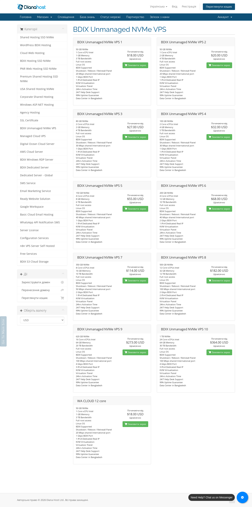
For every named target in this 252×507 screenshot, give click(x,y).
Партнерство (135, 17)
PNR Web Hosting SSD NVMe (38, 68)
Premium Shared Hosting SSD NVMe (39, 79)
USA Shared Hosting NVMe (37, 89)
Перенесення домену (42, 290)
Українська (158, 6)
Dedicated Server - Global (36, 175)
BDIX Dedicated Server (34, 167)
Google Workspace (32, 206)
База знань (87, 17)
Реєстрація (189, 6)
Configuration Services (34, 238)
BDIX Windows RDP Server (36, 159)
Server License (29, 230)
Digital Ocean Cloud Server (37, 144)
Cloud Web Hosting (32, 53)
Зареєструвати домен (42, 282)
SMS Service (28, 183)
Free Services (28, 254)
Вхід (174, 6)
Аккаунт (225, 17)
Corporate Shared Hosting (36, 97)
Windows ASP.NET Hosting (37, 104)
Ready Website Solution (35, 199)
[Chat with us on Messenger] (242, 497)
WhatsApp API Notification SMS (40, 222)
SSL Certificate (29, 120)
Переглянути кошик (219, 6)
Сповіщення (66, 17)
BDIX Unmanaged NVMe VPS (38, 128)
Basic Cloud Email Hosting (36, 214)
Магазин (44, 17)
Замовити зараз (135, 65)
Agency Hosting (30, 112)
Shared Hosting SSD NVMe (37, 37)
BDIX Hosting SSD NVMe (35, 61)
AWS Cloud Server (31, 151)
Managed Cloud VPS (33, 136)
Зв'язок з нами (159, 17)
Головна (25, 17)
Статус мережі (110, 17)
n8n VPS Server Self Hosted (37, 246)
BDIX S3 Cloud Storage (34, 261)
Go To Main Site (3, 331)
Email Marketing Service (35, 191)
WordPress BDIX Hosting (35, 45)
